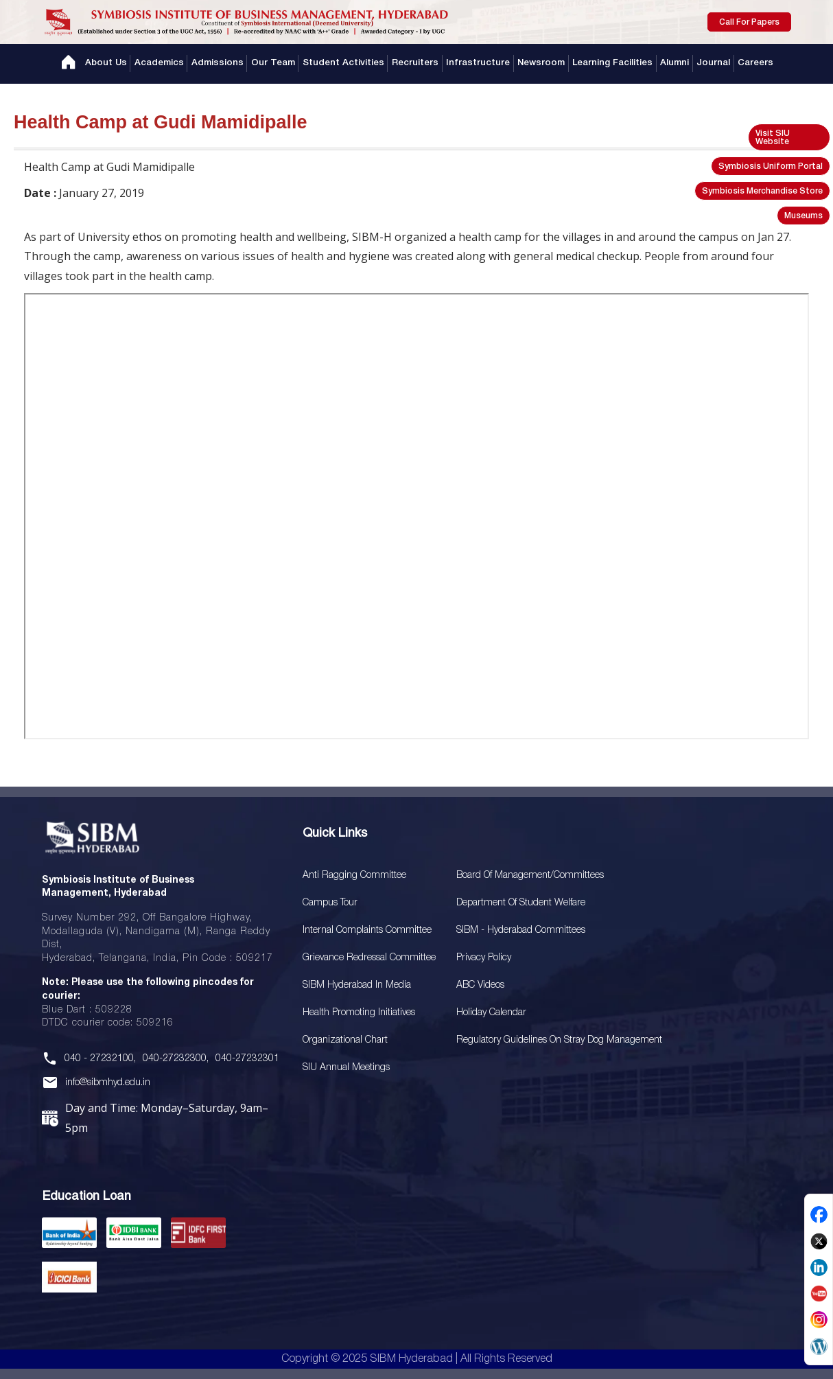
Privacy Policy (483, 957)
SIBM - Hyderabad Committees (520, 930)
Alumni (669, 63)
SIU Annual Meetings (346, 1067)
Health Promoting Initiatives (359, 1012)
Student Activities (346, 63)
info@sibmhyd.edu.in (107, 1082)
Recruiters (416, 63)
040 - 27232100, (100, 1058)
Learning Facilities (609, 63)
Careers (748, 63)
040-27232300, (176, 1058)
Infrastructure (477, 63)
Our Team (277, 63)
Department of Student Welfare (520, 903)
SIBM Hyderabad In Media (357, 985)
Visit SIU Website (772, 138)
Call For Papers (749, 22)
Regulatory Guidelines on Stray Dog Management (559, 1040)
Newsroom (539, 63)
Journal (707, 63)
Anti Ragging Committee (354, 875)
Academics (165, 63)
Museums (803, 216)
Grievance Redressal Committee (369, 957)
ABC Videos (480, 985)
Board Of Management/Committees (530, 875)
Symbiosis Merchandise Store (762, 191)
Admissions (223, 63)
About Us (113, 63)
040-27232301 (247, 1058)
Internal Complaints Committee (367, 930)
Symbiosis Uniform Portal (770, 166)
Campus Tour (330, 903)
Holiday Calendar (491, 1012)
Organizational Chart (345, 1040)
